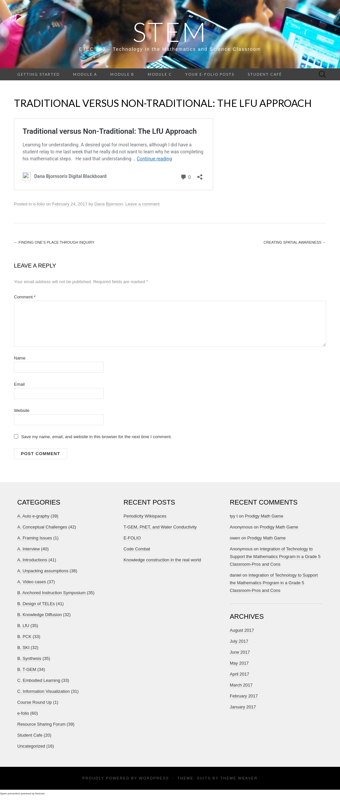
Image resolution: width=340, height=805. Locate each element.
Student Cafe (29, 735)
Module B (122, 74)
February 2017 (244, 695)
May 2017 (239, 663)
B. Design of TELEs (36, 603)
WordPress (154, 778)
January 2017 (243, 706)
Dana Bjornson (108, 203)
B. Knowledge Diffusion (39, 614)
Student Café (265, 74)
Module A (85, 74)
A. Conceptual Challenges (42, 526)
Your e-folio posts (209, 74)
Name (20, 358)
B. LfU (23, 625)
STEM (170, 31)
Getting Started (38, 74)
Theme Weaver (238, 778)
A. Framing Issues (34, 537)
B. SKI (23, 647)
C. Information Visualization (43, 691)
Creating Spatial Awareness (295, 242)
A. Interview (28, 548)
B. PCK (24, 636)
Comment (25, 296)
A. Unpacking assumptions (42, 570)
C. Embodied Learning (38, 680)
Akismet (39, 793)
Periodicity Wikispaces (145, 516)
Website (22, 410)
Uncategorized (31, 746)
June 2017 (240, 652)
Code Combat (137, 548)
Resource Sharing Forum (41, 724)
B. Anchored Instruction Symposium (51, 592)
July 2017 (239, 641)
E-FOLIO (132, 537)
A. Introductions (32, 559)
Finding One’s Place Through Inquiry (54, 242)
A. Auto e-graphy (33, 516)
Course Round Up (34, 702)
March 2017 (241, 685)
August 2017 (242, 630)
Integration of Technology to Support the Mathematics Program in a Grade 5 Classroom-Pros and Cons (275, 556)
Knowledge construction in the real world (162, 559)
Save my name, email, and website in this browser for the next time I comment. (96, 436)
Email (19, 384)
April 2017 (239, 674)
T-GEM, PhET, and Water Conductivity (160, 526)
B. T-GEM (26, 669)
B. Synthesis (29, 658)
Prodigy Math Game (264, 516)
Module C (160, 74)
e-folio (39, 203)
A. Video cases (31, 581)
